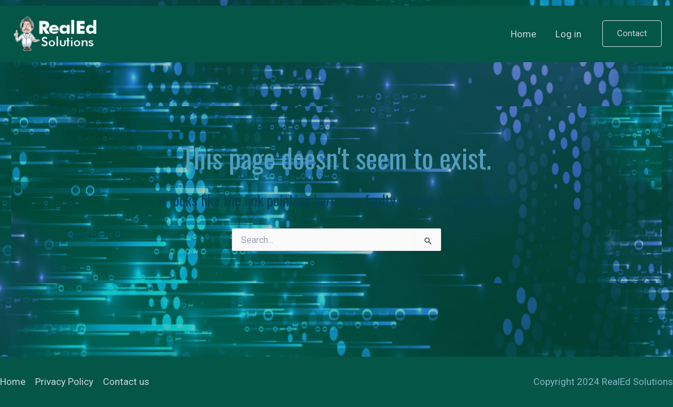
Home (523, 34)
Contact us (126, 381)
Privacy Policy (64, 381)
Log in (568, 34)
